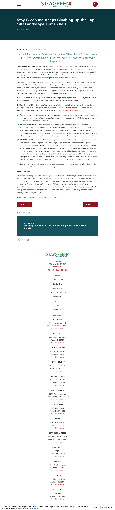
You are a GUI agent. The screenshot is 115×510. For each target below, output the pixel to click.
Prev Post (24, 204)
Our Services (57, 284)
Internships (57, 288)
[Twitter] (53, 270)
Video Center (57, 297)
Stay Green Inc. (58, 66)
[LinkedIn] (57, 270)
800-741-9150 (57, 264)
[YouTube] (62, 270)
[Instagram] (66, 270)
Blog (57, 305)
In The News (31, 197)
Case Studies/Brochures (57, 292)
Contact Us (57, 309)
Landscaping (41, 197)
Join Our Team (57, 280)
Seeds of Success (53, 197)
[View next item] (28, 239)
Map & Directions (57, 328)
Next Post (90, 204)
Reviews (57, 301)
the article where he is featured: (67, 110)
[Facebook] (49, 270)
